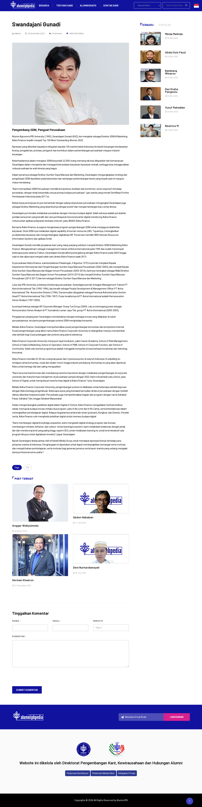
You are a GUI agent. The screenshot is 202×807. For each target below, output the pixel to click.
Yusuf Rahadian (175, 107)
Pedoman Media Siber (103, 773)
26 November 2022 (35, 33)
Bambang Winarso (171, 72)
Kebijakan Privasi (126, 773)
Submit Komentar (27, 690)
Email (57, 621)
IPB (27, 467)
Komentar (19, 636)
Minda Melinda (174, 34)
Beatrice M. (172, 126)
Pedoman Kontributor (78, 773)
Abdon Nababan (83, 517)
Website (98, 621)
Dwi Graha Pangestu (171, 90)
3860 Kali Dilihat (75, 33)
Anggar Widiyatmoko (25, 525)
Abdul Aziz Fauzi (175, 52)
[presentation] (36, 677)
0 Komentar (55, 33)
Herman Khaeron (23, 580)
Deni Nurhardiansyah (86, 567)
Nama (16, 621)
